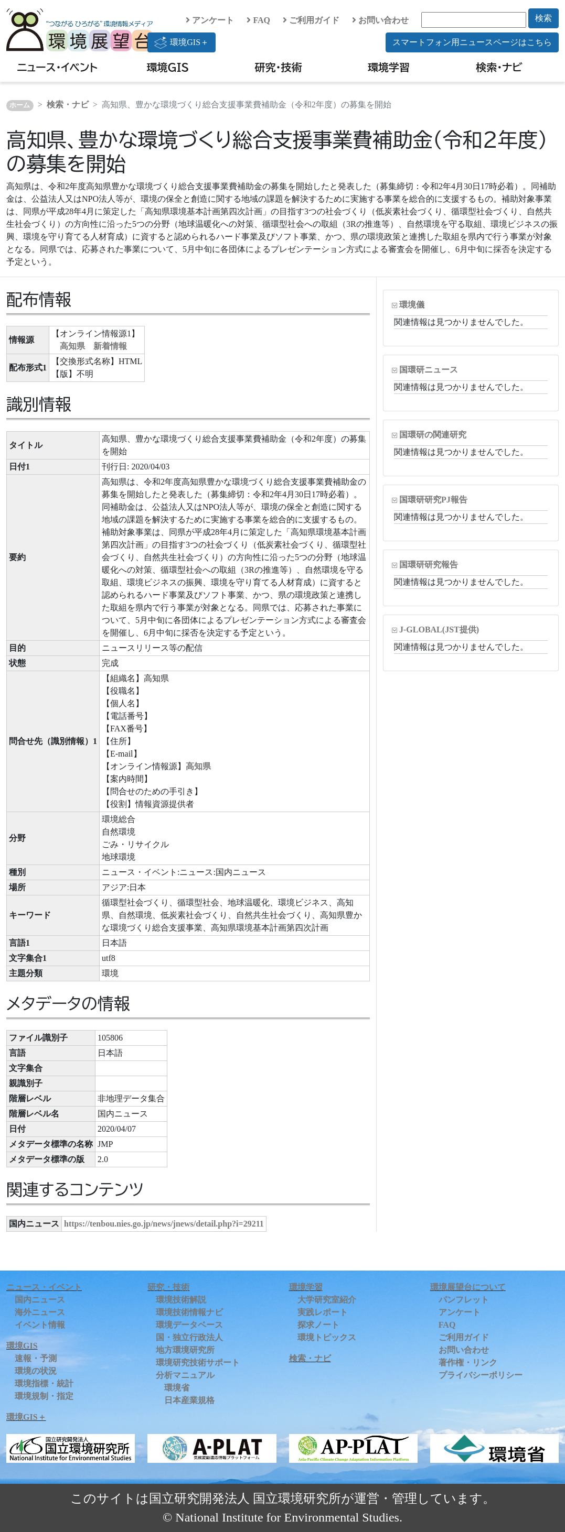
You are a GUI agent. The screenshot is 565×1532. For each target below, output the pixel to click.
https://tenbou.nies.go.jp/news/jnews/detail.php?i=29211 (164, 1223)
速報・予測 (36, 1358)
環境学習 (389, 67)
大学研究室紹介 (326, 1299)
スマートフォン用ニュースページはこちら (472, 42)
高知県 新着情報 (93, 346)
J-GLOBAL (439, 629)
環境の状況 (36, 1370)
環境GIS (168, 67)
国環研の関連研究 (432, 434)
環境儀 (411, 304)
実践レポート (322, 1312)
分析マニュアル (185, 1375)
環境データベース (189, 1324)
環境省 (176, 1387)
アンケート (210, 20)
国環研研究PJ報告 (433, 499)
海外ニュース (40, 1312)
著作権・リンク (468, 1362)
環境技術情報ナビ (189, 1312)
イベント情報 (40, 1324)
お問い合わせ (380, 20)
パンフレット (464, 1299)
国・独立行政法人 (189, 1337)
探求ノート (318, 1324)
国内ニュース (40, 1299)
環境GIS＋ (181, 42)
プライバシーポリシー (481, 1375)
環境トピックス (326, 1337)
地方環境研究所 (185, 1349)
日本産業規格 (189, 1400)
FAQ (258, 20)
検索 (543, 18)
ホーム (19, 105)
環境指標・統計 (44, 1383)
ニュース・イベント (57, 67)
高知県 (198, 766)
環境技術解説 (181, 1299)
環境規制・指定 (44, 1396)
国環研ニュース (428, 369)
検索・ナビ (499, 67)
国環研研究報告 (428, 564)
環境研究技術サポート (198, 1362)
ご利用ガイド (311, 20)
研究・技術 (278, 67)
